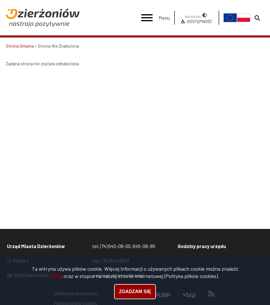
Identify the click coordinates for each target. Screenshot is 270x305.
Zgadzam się (135, 292)
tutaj (56, 276)
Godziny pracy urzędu (202, 246)
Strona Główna (20, 46)
